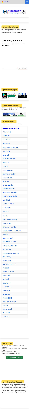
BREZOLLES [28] (6, 260)
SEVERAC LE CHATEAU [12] (9, 227)
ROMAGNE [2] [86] (7, 298)
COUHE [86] (5, 279)
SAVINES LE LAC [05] (7, 185)
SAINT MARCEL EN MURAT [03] (10, 147)
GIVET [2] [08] (6, 200)
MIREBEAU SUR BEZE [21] (8, 264)
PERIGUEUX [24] (6, 257)
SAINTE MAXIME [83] (7, 170)
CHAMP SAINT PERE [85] (8, 174)
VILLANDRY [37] (6, 294)
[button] (27, 2)
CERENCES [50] (6, 283)
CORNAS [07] (5, 166)
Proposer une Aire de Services (14, 357)
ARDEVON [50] (6, 143)
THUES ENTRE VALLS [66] (9, 301)
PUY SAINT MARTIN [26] (8, 189)
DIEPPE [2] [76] (6, 139)
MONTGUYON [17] (7, 309)
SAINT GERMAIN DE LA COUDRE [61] (11, 230)
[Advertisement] (14, 78)
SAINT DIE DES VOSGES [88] (9, 192)
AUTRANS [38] (6, 313)
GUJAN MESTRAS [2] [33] (8, 159)
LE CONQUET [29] (6, 287)
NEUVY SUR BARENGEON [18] (9, 196)
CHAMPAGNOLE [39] (7, 238)
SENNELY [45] (6, 275)
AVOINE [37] (5, 268)
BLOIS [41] (5, 305)
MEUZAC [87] (5, 211)
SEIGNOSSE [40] (6, 223)
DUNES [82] (5, 155)
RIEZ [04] (4, 216)
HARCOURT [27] (6, 249)
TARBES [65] (5, 234)
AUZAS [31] (5, 181)
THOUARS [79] (6, 151)
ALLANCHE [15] (6, 132)
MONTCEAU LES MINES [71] (9, 246)
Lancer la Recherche (22, 68)
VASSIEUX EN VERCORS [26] (9, 219)
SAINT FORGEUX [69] (7, 177)
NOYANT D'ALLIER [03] (8, 204)
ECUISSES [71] (6, 290)
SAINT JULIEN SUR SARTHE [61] (10, 253)
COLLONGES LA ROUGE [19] (9, 242)
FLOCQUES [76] (6, 207)
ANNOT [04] (5, 162)
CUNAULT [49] (6, 135)
